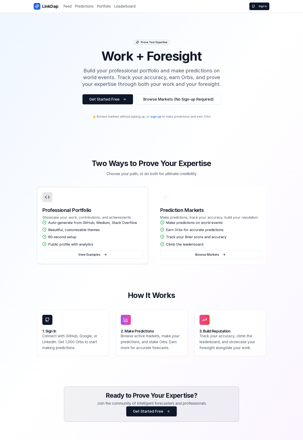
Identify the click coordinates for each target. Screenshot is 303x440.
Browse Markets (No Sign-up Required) (178, 99)
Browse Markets (210, 256)
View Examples (92, 256)
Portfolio (104, 6)
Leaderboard (125, 6)
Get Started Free (107, 99)
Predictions (84, 6)
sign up (155, 116)
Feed (68, 6)
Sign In (259, 6)
